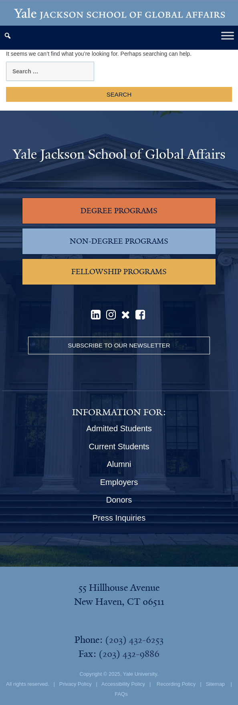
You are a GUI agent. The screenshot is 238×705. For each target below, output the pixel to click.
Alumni (119, 464)
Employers (119, 482)
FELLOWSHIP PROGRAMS (119, 272)
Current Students (119, 446)
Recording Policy (176, 684)
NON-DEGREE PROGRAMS (119, 241)
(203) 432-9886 (129, 654)
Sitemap (215, 684)
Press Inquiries (119, 517)
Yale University (140, 674)
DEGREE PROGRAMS (119, 211)
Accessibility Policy (123, 684)
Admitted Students (118, 428)
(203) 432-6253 (134, 640)
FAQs (121, 694)
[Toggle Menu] (227, 35)
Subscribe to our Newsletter (119, 345)
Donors (119, 499)
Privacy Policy (75, 684)
